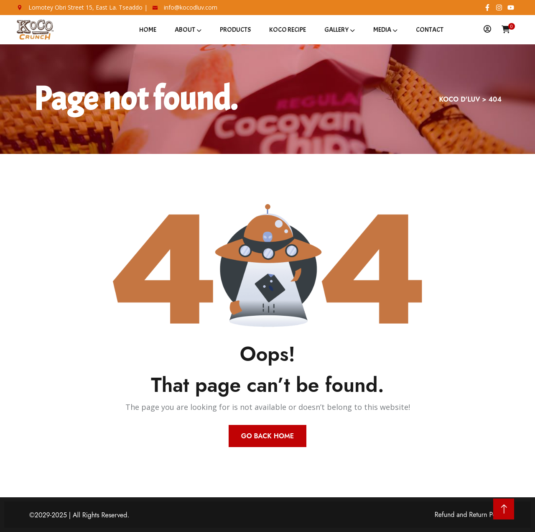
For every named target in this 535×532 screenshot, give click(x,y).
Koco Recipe (287, 30)
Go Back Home (267, 436)
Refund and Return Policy (470, 514)
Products (235, 30)
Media (382, 30)
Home (147, 30)
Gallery (336, 30)
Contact (429, 30)
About (185, 30)
